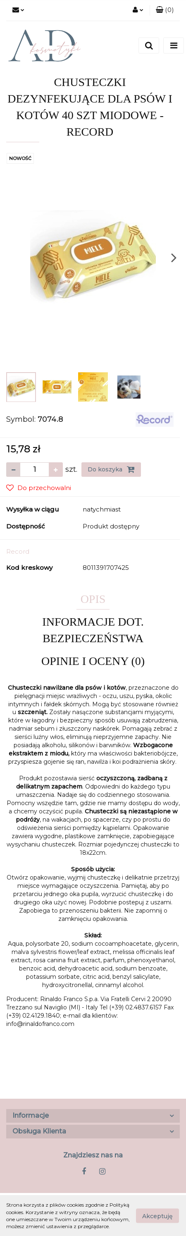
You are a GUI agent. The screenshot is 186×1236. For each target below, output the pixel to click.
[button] (165, 10)
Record (17, 551)
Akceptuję (157, 1215)
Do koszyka (111, 469)
